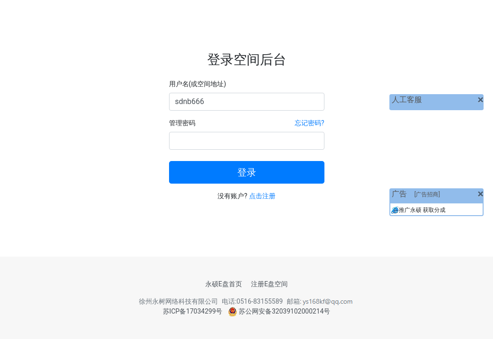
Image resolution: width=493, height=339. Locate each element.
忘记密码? (309, 123)
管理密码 (182, 123)
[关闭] (480, 99)
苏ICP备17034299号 (193, 311)
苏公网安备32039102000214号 (279, 311)
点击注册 (262, 196)
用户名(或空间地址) (197, 84)
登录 (246, 172)
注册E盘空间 (269, 284)
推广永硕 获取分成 (422, 210)
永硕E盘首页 (223, 284)
